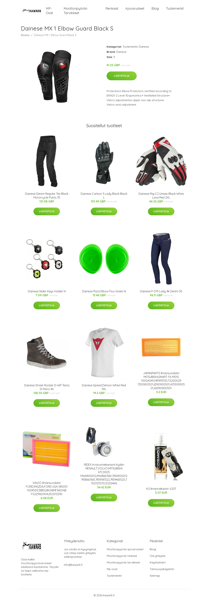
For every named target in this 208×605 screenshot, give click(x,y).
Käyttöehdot (157, 566)
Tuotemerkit (175, 10)
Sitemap (155, 579)
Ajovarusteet (134, 10)
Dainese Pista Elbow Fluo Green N (104, 295)
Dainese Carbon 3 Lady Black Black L (104, 199)
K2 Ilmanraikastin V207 (161, 492)
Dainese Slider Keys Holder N (47, 295)
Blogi (155, 10)
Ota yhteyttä (157, 559)
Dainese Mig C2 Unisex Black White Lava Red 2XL (161, 199)
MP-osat (49, 12)
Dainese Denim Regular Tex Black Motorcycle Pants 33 (46, 199)
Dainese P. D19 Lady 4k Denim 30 (161, 295)
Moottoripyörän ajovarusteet (125, 553)
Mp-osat (112, 572)
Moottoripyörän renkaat (122, 559)
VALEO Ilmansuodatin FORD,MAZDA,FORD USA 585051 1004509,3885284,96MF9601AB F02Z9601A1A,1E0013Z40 (47, 492)
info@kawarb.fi (73, 568)
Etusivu (25, 38)
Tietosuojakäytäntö (162, 572)
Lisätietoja (121, 79)
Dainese (144, 50)
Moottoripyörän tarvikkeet (75, 12)
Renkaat (112, 10)
